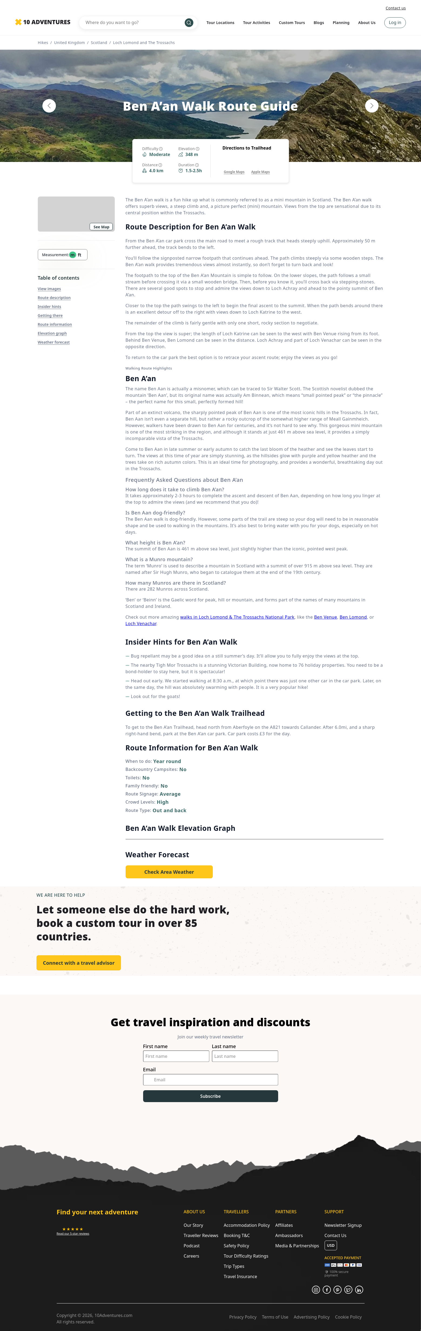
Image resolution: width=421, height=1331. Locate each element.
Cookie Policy (348, 1317)
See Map (102, 226)
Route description (54, 297)
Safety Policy (236, 1246)
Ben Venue (325, 617)
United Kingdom (69, 42)
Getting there (50, 315)
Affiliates (284, 1225)
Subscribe (210, 1096)
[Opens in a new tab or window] (234, 166)
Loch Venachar (141, 623)
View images (49, 288)
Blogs (319, 22)
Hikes (43, 42)
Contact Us (335, 1235)
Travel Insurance (240, 1276)
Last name (224, 1046)
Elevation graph (52, 333)
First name (155, 1046)
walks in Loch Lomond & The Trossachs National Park (237, 617)
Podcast (192, 1246)
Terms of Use (275, 1317)
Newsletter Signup (343, 1225)
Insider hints (49, 306)
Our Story (193, 1225)
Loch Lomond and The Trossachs (144, 42)
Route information (55, 324)
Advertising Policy (312, 1317)
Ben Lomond (353, 617)
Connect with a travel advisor (78, 963)
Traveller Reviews (201, 1235)
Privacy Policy (243, 1317)
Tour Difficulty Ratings (246, 1256)
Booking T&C (237, 1235)
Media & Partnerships (297, 1246)
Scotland (99, 42)
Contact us (396, 8)
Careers (191, 1256)
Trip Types (234, 1266)
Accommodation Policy (247, 1225)
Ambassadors (289, 1235)
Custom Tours (292, 22)
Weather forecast (54, 342)
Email (149, 1069)
